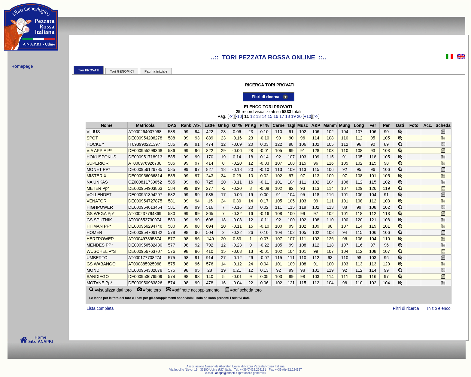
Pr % (264, 125)
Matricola (145, 125)
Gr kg (223, 125)
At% (197, 125)
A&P (315, 125)
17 (281, 116)
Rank (186, 125)
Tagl (291, 125)
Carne (279, 125)
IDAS (171, 125)
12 (252, 116)
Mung (344, 125)
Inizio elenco (439, 308)
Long (359, 125)
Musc (302, 125)
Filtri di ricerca (265, 96)
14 (264, 116)
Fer (372, 125)
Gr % (237, 125)
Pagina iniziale (155, 71)
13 (258, 116)
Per (386, 125)
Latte (209, 125)
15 (270, 116)
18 (287, 116)
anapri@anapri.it (226, 373)
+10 (307, 116)
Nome (107, 125)
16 (276, 116)
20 (299, 116)
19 (293, 116)
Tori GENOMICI (122, 71)
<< (231, 116)
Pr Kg (250, 125)
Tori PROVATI (88, 70)
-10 (239, 116)
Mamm (330, 125)
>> (315, 116)
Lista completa (100, 308)
